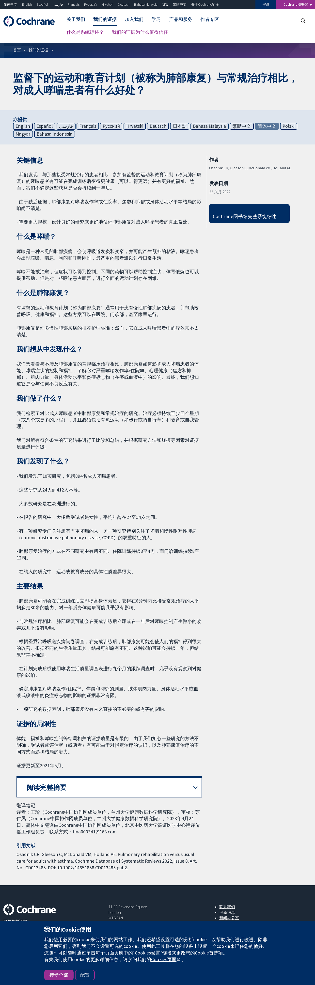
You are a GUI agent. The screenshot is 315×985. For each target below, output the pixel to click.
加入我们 (134, 19)
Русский (90, 4)
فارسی (58, 4)
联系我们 (227, 906)
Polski (289, 126)
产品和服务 (180, 19)
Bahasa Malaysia (146, 4)
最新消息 (227, 912)
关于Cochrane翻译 (205, 4)
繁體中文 (180, 4)
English (27, 4)
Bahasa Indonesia (54, 134)
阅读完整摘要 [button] (46, 787)
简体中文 (10, 4)
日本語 (180, 126)
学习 (156, 19)
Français (73, 4)
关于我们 (75, 19)
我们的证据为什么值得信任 (140, 32)
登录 (266, 4)
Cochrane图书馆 (296, 4)
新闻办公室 (229, 917)
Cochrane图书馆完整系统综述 (245, 216)
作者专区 (209, 19)
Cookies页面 (163, 959)
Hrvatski (107, 4)
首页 (17, 50)
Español (42, 4)
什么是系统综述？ (85, 32)
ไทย (165, 4)
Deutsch (123, 4)
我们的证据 (105, 19)
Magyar (23, 134)
